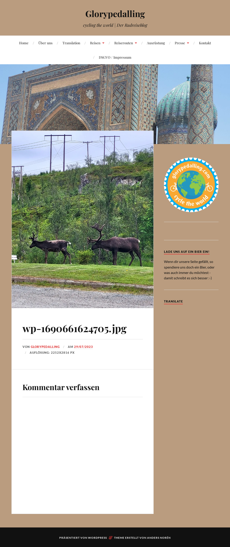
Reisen (95, 42)
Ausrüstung (156, 42)
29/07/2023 (83, 347)
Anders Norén (159, 537)
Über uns (45, 42)
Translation (71, 42)
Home (24, 42)
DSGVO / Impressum (115, 57)
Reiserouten (123, 42)
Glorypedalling (115, 13)
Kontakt (205, 42)
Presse (180, 42)
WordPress (97, 537)
